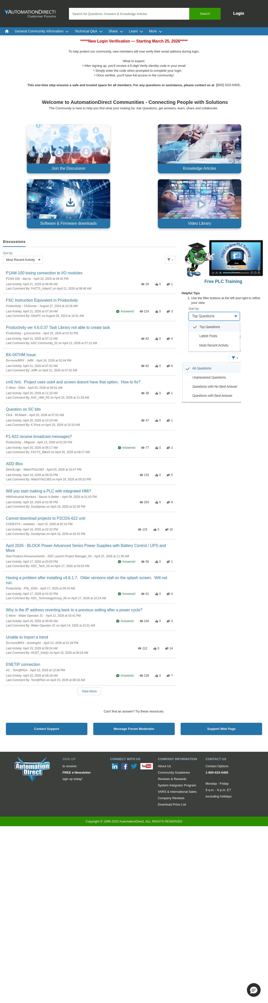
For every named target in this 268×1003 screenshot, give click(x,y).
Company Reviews (171, 798)
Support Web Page (221, 729)
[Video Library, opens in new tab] (199, 203)
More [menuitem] (155, 31)
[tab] (14, 242)
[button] (254, 990)
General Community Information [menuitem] (42, 31)
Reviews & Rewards (172, 779)
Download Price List (172, 804)
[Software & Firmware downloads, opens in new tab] (68, 203)
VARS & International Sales (177, 792)
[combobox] (145, 14)
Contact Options (217, 766)
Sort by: (8, 253)
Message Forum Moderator (134, 729)
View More (89, 691)
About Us (164, 766)
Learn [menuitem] (136, 31)
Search (205, 13)
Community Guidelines (174, 772)
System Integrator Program (177, 785)
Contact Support (46, 729)
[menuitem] (7, 31)
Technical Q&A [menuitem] (89, 31)
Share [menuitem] (115, 31)
